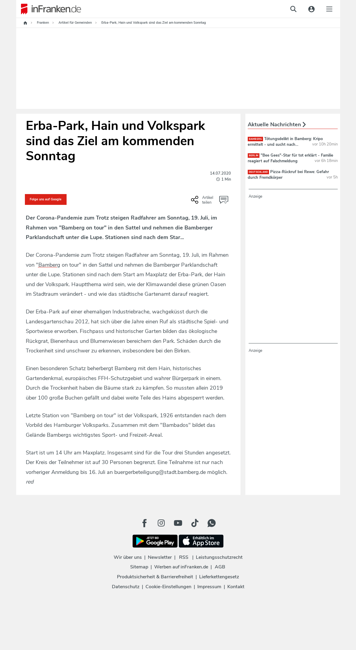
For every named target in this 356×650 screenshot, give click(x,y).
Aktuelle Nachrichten (277, 124)
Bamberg (255, 139)
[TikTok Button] (195, 523)
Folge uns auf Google (45, 199)
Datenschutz (125, 586)
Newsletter (160, 557)
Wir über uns (128, 557)
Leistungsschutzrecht (219, 557)
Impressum (209, 586)
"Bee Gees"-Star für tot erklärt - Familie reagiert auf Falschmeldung (291, 158)
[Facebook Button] (144, 523)
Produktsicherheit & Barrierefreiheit (155, 577)
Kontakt (235, 586)
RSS (183, 557)
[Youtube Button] (178, 523)
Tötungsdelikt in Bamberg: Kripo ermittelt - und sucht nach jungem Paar (285, 144)
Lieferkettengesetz (219, 577)
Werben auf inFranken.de (181, 567)
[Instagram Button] (161, 523)
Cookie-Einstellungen (168, 586)
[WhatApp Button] (212, 523)
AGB (220, 567)
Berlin (254, 155)
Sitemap (139, 567)
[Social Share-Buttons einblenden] (203, 201)
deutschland (258, 172)
